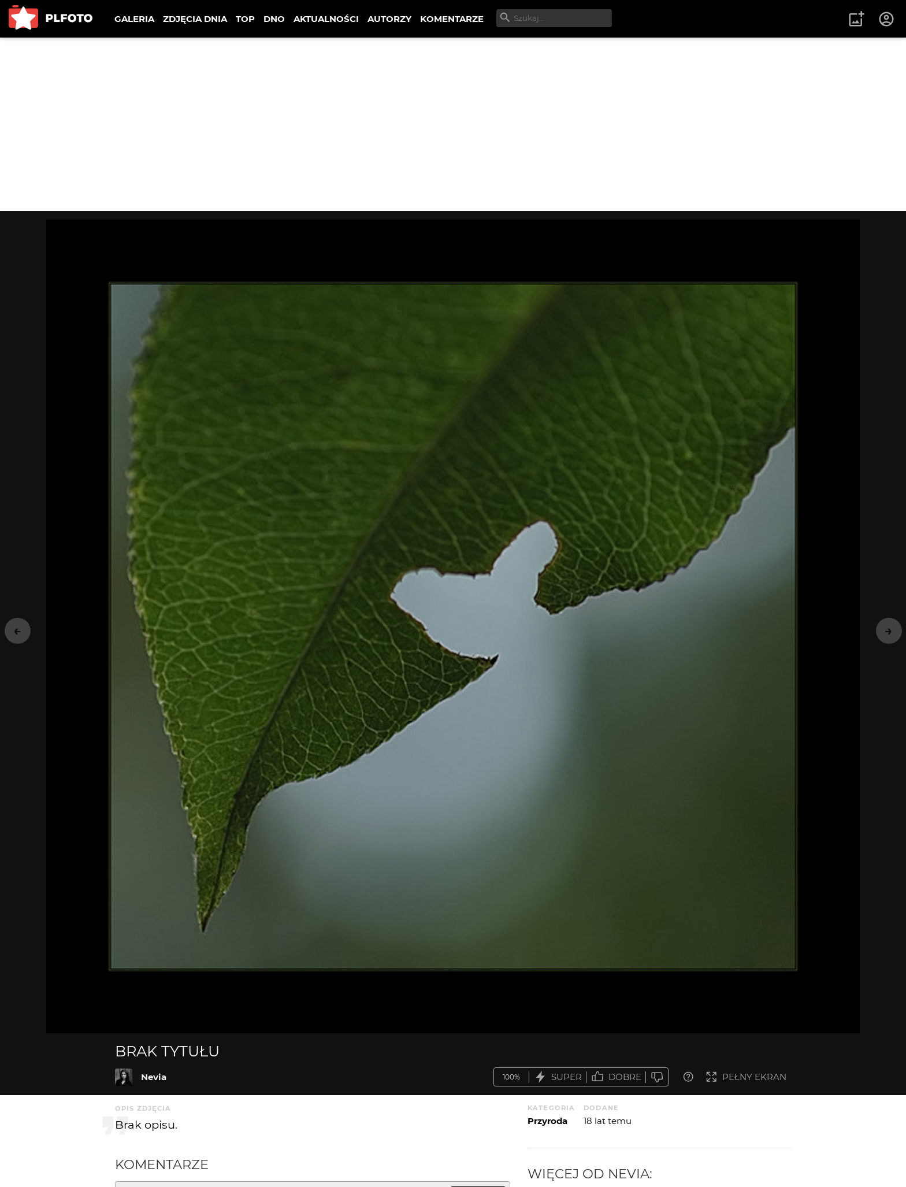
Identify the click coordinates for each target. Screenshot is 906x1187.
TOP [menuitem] (245, 18)
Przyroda (547, 1120)
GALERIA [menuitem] (134, 18)
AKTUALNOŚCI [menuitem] (326, 18)
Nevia (153, 1076)
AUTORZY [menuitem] (389, 18)
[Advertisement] (453, 124)
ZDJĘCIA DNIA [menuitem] (195, 18)
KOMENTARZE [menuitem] (452, 18)
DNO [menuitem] (274, 18)
